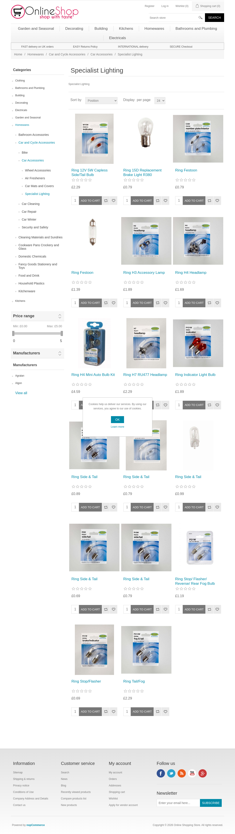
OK (117, 419)
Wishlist (113, 798)
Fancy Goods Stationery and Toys (37, 265)
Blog (63, 785)
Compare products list (73, 798)
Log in (165, 6)
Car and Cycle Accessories (67, 54)
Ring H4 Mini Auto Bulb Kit (93, 375)
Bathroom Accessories (33, 134)
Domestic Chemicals (32, 256)
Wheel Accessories (38, 170)
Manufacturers (26, 353)
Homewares (35, 54)
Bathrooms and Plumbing (30, 88)
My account (115, 772)
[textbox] (177, 17)
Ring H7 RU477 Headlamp (145, 375)
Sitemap (18, 772)
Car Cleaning (31, 204)
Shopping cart (117, 792)
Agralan (19, 375)
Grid (212, 99)
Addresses (115, 785)
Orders (113, 779)
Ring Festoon (186, 170)
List (220, 99)
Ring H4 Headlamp (190, 273)
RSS (182, 773)
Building (20, 95)
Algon (18, 383)
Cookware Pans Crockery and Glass (38, 246)
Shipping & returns (24, 779)
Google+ (202, 773)
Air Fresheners (35, 178)
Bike (25, 152)
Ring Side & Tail (84, 477)
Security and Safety (35, 227)
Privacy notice (21, 785)
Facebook (161, 773)
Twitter (171, 773)
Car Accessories (101, 54)
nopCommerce (36, 825)
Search (65, 772)
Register (149, 6)
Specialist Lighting (37, 194)
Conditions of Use (23, 792)
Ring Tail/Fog (134, 681)
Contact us (19, 805)
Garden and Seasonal (28, 117)
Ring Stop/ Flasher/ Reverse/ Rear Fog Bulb (195, 581)
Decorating (21, 102)
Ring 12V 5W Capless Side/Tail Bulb (89, 172)
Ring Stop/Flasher (86, 681)
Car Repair (29, 211)
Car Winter (29, 219)
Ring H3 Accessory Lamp (144, 273)
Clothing (20, 80)
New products (69, 805)
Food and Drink (28, 275)
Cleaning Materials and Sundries (40, 237)
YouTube (192, 773)
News (64, 779)
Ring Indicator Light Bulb (195, 375)
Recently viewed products (76, 792)
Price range (23, 316)
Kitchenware (26, 291)
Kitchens (20, 300)
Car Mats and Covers (39, 186)
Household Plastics (31, 283)
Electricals (21, 110)
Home (18, 54)
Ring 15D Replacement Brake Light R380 (142, 172)
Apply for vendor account (123, 805)
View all (21, 393)
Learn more (117, 426)
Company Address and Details (30, 798)
